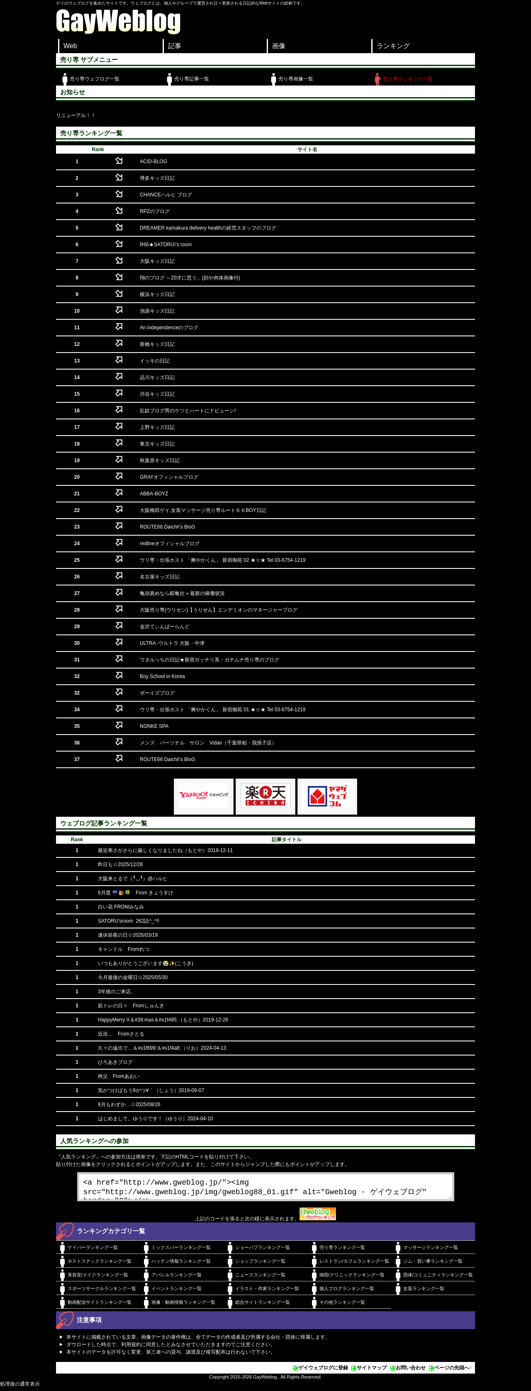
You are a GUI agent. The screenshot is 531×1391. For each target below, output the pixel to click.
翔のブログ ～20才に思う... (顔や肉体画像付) (190, 278)
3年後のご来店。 (117, 991)
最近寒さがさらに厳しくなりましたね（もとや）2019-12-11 (165, 850)
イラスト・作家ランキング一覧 (267, 1291)
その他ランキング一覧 (342, 1305)
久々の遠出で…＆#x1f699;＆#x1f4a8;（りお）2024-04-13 (162, 1048)
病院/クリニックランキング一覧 (352, 1278)
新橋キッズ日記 (157, 344)
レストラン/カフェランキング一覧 (354, 1264)
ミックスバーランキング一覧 (181, 1250)
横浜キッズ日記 (157, 294)
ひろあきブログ (115, 1062)
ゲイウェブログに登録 (323, 1371)
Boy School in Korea (162, 676)
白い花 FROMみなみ (121, 907)
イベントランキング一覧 (176, 1291)
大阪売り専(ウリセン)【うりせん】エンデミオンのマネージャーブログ (218, 610)
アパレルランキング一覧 (176, 1278)
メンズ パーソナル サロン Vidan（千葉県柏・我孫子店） (208, 743)
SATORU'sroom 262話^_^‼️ (128, 921)
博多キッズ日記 (157, 178)
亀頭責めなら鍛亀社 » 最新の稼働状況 (182, 593)
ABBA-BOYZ (154, 494)
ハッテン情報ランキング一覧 (181, 1264)
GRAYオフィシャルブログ (169, 477)
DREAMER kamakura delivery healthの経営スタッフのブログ (208, 228)
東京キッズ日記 (157, 444)
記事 (174, 45)
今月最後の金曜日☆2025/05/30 (133, 977)
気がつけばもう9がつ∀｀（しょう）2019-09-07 (151, 1090)
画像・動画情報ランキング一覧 (183, 1305)
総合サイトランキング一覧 (262, 1305)
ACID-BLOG (153, 161)
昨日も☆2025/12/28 (120, 864)
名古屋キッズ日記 (160, 577)
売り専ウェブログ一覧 (94, 79)
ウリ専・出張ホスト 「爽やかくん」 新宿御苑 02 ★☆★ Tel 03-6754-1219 (222, 560)
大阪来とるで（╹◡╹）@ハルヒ (133, 879)
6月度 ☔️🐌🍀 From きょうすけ (135, 893)
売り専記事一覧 (191, 79)
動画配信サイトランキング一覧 (100, 1305)
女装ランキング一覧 (423, 1291)
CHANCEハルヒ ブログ (166, 195)
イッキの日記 (155, 361)
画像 (278, 45)
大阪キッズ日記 (157, 261)
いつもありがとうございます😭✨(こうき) (145, 963)
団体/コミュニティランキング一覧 (438, 1278)
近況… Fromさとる (121, 1034)
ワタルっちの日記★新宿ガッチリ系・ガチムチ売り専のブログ (209, 660)
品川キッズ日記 (157, 377)
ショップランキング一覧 (260, 1264)
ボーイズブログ (157, 693)
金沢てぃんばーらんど (165, 626)
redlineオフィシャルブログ (170, 543)
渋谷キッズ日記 (157, 394)
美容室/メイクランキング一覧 (98, 1278)
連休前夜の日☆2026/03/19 (128, 935)
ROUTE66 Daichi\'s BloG (167, 527)
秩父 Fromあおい (118, 1076)
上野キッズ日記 (157, 427)
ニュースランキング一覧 (260, 1278)
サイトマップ (372, 1371)
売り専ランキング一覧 (408, 79)
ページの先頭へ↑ (453, 1371)
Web (70, 45)
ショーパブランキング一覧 (262, 1250)
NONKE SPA (154, 726)
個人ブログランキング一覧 (346, 1291)
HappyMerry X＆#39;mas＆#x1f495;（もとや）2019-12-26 (163, 1020)
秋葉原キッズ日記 (160, 460)
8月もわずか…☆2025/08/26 (129, 1104)
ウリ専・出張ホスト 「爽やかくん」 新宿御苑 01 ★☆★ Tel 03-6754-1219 (222, 710)
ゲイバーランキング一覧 (93, 1250)
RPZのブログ (155, 211)
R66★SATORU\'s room (166, 244)
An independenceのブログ (169, 328)
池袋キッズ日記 (157, 311)
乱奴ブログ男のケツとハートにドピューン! (188, 411)
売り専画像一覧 (295, 79)
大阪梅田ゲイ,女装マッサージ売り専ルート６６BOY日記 (203, 510)
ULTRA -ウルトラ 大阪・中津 (172, 643)
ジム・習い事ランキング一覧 (433, 1264)
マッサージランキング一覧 (430, 1250)
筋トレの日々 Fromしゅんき (131, 1006)
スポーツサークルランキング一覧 (102, 1291)
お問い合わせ (411, 1371)
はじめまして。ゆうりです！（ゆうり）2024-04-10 (155, 1119)
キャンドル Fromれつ (123, 949)
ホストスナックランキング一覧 (100, 1264)
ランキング (393, 45)
